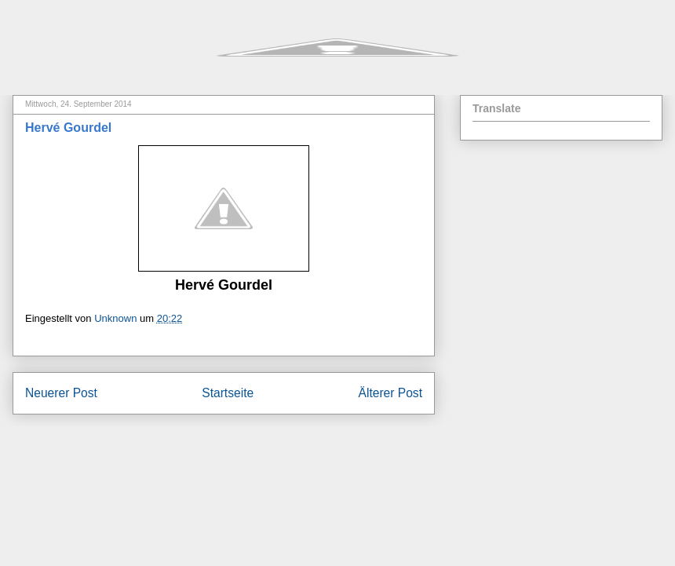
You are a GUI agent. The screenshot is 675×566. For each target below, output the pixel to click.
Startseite (228, 393)
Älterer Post (390, 393)
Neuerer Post (61, 393)
